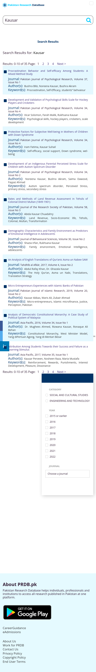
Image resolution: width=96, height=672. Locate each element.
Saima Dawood (77, 179)
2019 (52, 439)
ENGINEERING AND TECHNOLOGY (70, 401)
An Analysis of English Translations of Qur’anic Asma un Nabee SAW (48, 259)
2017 (52, 427)
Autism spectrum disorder (46, 186)
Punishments (68, 362)
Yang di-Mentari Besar (49, 337)
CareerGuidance (14, 628)
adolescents (15, 250)
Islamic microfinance (65, 301)
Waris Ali (47, 297)
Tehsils (83, 218)
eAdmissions (12, 632)
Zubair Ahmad (61, 297)
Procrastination (36, 90)
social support (51, 151)
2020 (52, 445)
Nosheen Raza (52, 358)
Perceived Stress (76, 186)
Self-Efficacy (53, 90)
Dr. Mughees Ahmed (37, 326)
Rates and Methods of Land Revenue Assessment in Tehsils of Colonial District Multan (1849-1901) (48, 200)
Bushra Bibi (31, 86)
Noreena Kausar (48, 86)
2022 (52, 456)
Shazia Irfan (31, 243)
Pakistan (27, 305)
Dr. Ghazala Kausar (57, 269)
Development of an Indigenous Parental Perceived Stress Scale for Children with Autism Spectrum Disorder (48, 165)
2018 (52, 433)
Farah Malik (49, 115)
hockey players (59, 119)
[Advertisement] (48, 520)
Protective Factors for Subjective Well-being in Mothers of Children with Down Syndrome (48, 133)
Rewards (53, 362)
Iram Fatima (31, 147)
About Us (9, 641)
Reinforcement (36, 362)
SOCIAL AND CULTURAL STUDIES (69, 395)
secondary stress (36, 189)
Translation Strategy (20, 276)
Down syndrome (71, 151)
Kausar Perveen (33, 358)
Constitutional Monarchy (43, 333)
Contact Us (10, 649)
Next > (61, 64)
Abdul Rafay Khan (34, 269)
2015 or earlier (58, 416)
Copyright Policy (14, 657)
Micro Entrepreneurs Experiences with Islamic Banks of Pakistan (46, 285)
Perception (14, 305)
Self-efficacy (34, 151)
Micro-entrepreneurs (39, 301)
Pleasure (30, 365)
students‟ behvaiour (73, 90)
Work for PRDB (13, 645)
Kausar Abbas (32, 297)
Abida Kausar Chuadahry (38, 214)
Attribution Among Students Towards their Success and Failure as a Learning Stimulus (48, 348)
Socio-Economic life (63, 218)
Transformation (38, 221)
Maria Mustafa (70, 358)
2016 (52, 421)
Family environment (42, 247)
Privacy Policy (12, 653)
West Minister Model (74, 333)
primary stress (16, 189)
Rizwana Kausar (61, 326)
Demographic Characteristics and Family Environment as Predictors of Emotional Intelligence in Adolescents (48, 232)
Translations (80, 272)
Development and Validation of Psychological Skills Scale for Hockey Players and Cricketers (48, 101)
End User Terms (14, 661)
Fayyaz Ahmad (16, 182)
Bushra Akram (67, 86)
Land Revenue (38, 218)
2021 (52, 450)
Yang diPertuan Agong (21, 337)
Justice (83, 301)
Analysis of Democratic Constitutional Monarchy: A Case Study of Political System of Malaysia (48, 316)
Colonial (13, 221)
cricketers (75, 119)
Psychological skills (38, 119)
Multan (23, 221)
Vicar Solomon (32, 115)
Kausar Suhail (48, 147)
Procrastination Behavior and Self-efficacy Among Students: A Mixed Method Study (48, 72)
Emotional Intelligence (73, 247)
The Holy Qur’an (38, 272)
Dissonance (44, 365)
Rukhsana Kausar (67, 115)
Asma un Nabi (61, 272)
